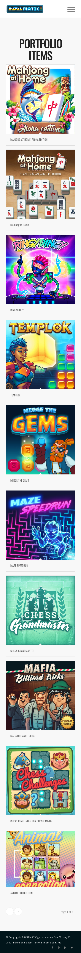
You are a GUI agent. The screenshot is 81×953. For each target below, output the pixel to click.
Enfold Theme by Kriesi (48, 942)
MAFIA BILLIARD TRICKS (22, 736)
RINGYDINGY (17, 310)
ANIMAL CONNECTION (21, 893)
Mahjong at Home (19, 225)
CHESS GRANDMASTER (22, 651)
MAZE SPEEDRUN (19, 565)
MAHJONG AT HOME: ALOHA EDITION (29, 139)
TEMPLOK (15, 395)
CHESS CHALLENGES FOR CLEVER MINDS (31, 821)
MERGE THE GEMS (19, 480)
